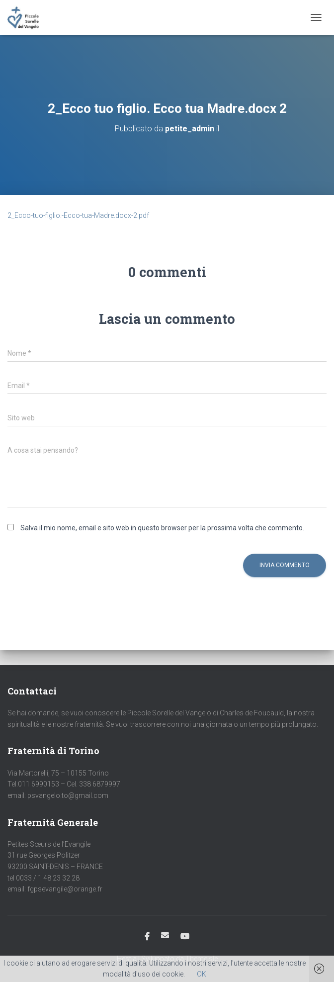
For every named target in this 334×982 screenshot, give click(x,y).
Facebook (147, 936)
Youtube (184, 936)
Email (165, 935)
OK (201, 974)
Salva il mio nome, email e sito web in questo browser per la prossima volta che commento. (162, 528)
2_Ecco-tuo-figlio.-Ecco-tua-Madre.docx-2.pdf (78, 215)
